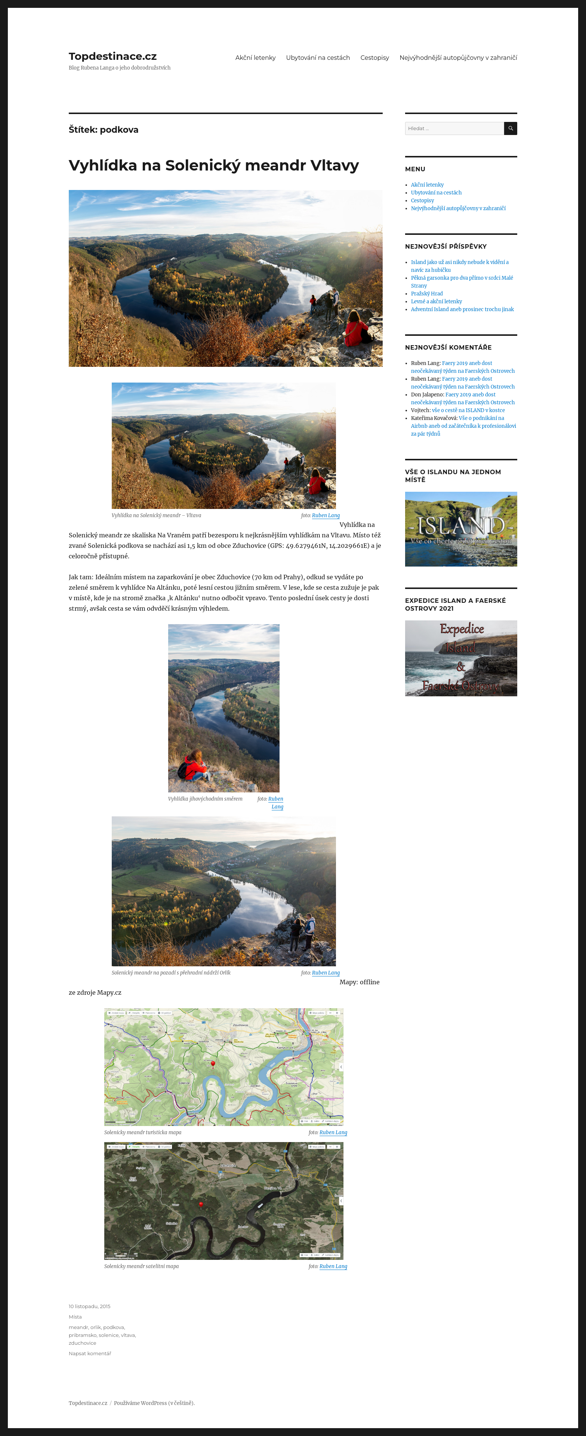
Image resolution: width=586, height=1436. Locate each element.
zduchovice (82, 1343)
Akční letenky (255, 57)
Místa (75, 1317)
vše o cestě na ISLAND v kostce (468, 410)
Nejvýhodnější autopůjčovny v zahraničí (458, 57)
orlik (95, 1327)
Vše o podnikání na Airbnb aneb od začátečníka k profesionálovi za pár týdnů (463, 426)
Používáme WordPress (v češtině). (154, 1403)
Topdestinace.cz (113, 56)
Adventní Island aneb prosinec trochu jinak (462, 309)
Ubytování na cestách (318, 57)
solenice (108, 1335)
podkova (113, 1327)
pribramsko (82, 1335)
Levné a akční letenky (436, 301)
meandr (78, 1327)
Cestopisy (375, 57)
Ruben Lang (326, 515)
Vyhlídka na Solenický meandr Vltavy (214, 165)
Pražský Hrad (427, 294)
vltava (128, 1335)
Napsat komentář (90, 1353)
